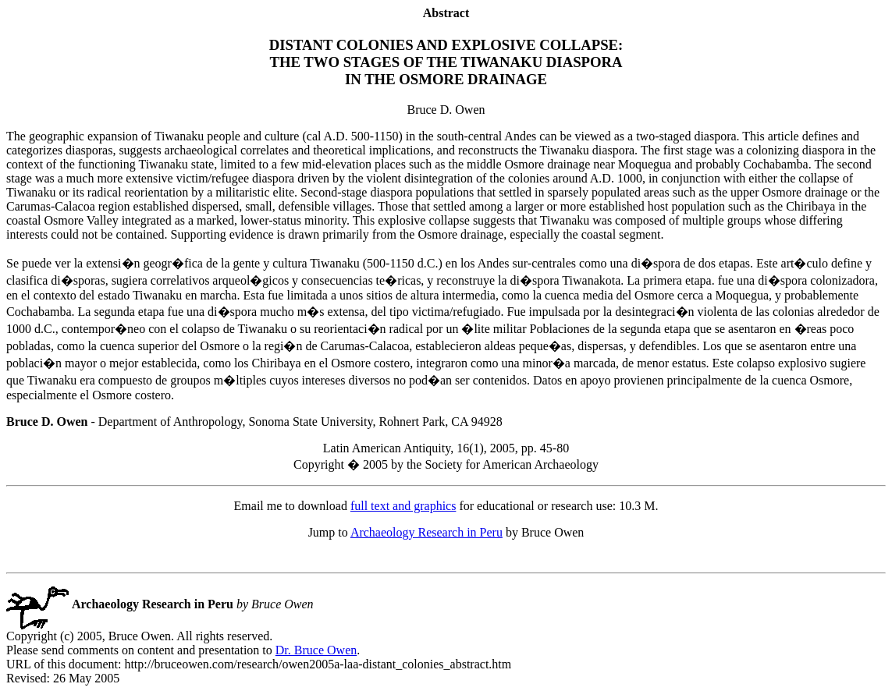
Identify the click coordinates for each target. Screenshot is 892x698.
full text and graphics (403, 505)
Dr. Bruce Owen (316, 650)
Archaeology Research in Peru (426, 532)
